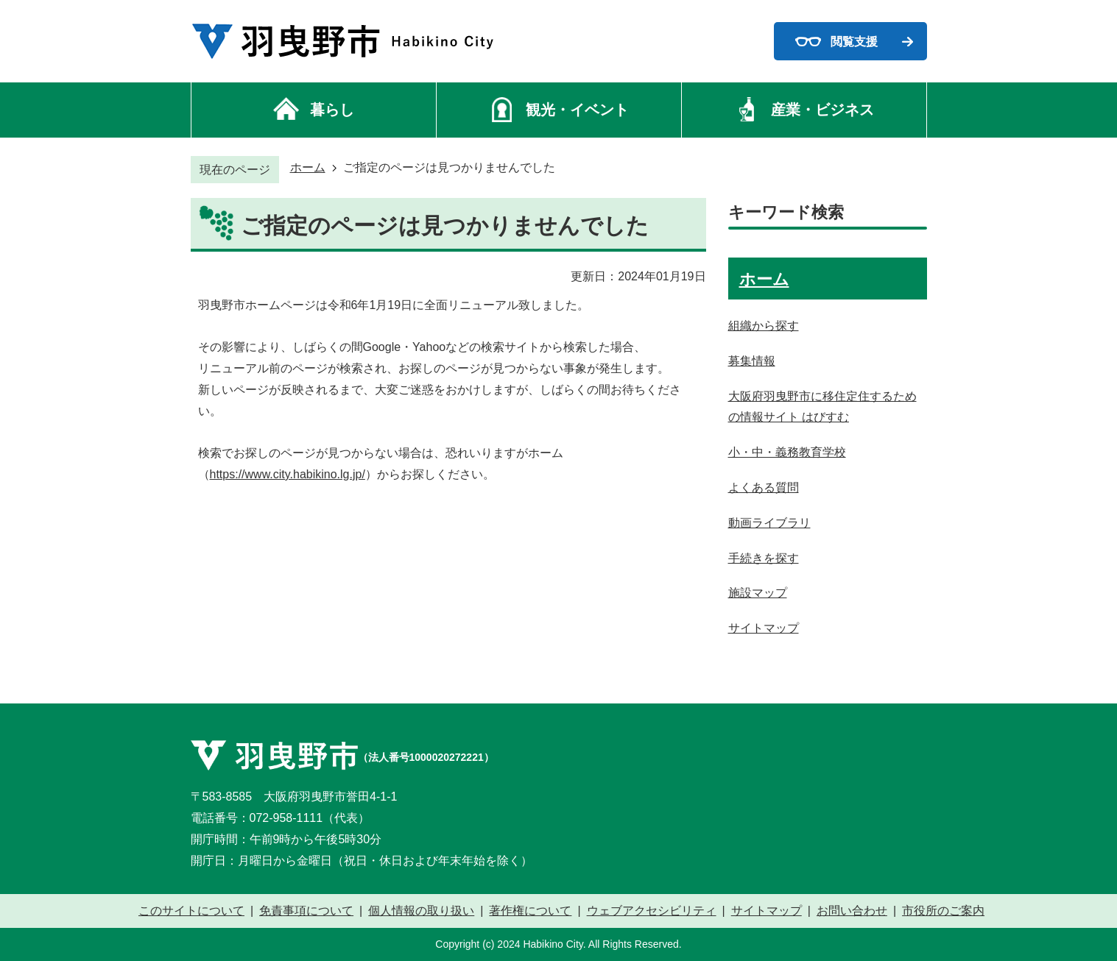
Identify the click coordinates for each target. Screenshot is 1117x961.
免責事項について (306, 911)
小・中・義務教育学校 (787, 452)
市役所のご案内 (943, 911)
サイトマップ (763, 628)
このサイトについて (191, 911)
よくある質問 (763, 487)
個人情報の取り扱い (421, 911)
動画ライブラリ (769, 523)
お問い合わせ (852, 911)
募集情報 (751, 361)
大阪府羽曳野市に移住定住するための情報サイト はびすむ (822, 407)
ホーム (307, 167)
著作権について (530, 911)
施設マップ (757, 592)
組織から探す (763, 325)
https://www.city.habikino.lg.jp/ (287, 474)
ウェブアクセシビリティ (651, 911)
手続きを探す (763, 558)
